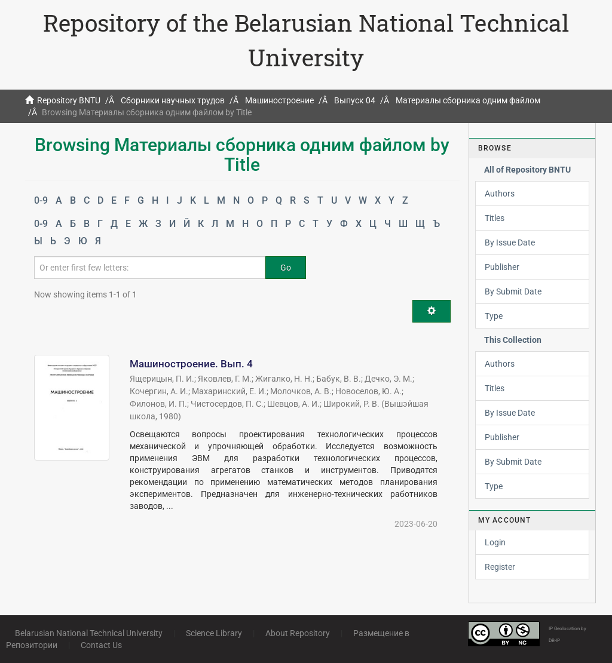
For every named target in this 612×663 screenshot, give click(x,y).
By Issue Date (510, 242)
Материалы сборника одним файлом (468, 100)
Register (500, 567)
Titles (494, 218)
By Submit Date (513, 291)
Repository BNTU (68, 100)
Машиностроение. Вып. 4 (191, 364)
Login (495, 542)
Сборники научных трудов (173, 100)
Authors (500, 193)
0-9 (41, 200)
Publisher (502, 267)
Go (285, 267)
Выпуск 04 (354, 100)
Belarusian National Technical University (89, 633)
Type (494, 316)
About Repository (297, 633)
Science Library (214, 633)
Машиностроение (279, 100)
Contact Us (101, 645)
